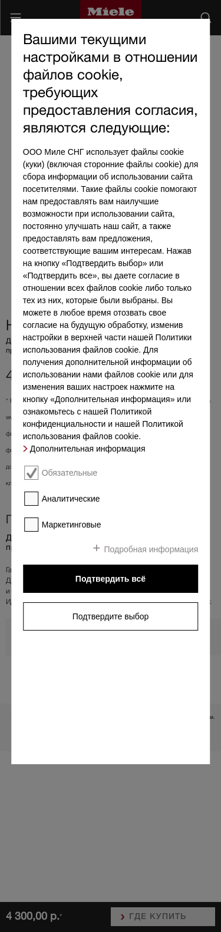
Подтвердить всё (110, 578)
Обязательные (70, 472)
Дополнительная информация (88, 448)
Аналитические (71, 498)
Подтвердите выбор (110, 616)
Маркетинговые (71, 524)
